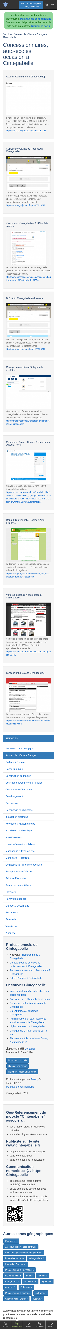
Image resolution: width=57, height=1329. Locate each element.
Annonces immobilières (18, 885)
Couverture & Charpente (18, 789)
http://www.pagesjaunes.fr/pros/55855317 (25, 349)
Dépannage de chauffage (19, 810)
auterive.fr (37, 1299)
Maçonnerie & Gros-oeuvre (20, 851)
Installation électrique (16, 817)
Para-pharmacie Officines (19, 871)
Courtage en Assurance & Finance (24, 782)
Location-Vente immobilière (20, 844)
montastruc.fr (30, 1281)
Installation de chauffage (18, 830)
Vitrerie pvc (11, 926)
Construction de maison (18, 776)
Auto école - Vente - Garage (20, 755)
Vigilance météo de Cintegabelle (27, 1026)
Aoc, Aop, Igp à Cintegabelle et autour (30, 999)
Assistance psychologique (19, 748)
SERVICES (11, 738)
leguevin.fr (47, 1281)
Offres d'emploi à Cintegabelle (26, 978)
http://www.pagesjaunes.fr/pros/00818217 (25, 205)
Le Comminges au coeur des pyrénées (23, 1252)
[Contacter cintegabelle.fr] (52, 4)
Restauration (12, 912)
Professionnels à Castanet (17, 1293)
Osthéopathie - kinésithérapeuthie (23, 864)
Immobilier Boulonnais (15, 1264)
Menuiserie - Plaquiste (17, 858)
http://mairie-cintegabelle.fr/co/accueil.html (26, 130)
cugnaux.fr (10, 1287)
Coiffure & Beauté (15, 762)
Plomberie (10, 892)
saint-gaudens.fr (36, 1258)
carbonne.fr (40, 1293)
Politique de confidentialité (35, 18)
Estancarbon (11, 1241)
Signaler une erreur (17, 1066)
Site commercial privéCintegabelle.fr (31, 5)
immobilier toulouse (14, 1258)
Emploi (28, 1324)
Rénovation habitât (15, 899)
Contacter (30, 1048)
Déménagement (14, 796)
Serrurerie (10, 919)
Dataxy (35, 1079)
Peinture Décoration (16, 878)
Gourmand (39, 1324)
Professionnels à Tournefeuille (19, 1270)
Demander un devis (17, 1060)
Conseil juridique (14, 769)
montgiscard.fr (12, 1281)
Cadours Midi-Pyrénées (16, 1299)
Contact (51, 1324)
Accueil (5, 1324)
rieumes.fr (42, 1275)
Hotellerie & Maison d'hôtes (20, 823)
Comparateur (17, 1324)
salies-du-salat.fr (13, 1275)
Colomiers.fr (26, 1287)
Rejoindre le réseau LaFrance (22, 1072)
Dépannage (11, 803)
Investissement (13, 837)
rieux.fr (29, 1275)
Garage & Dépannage (17, 905)
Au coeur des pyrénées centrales (20, 1247)
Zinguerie (10, 933)
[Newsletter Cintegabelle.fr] (46, 4)
